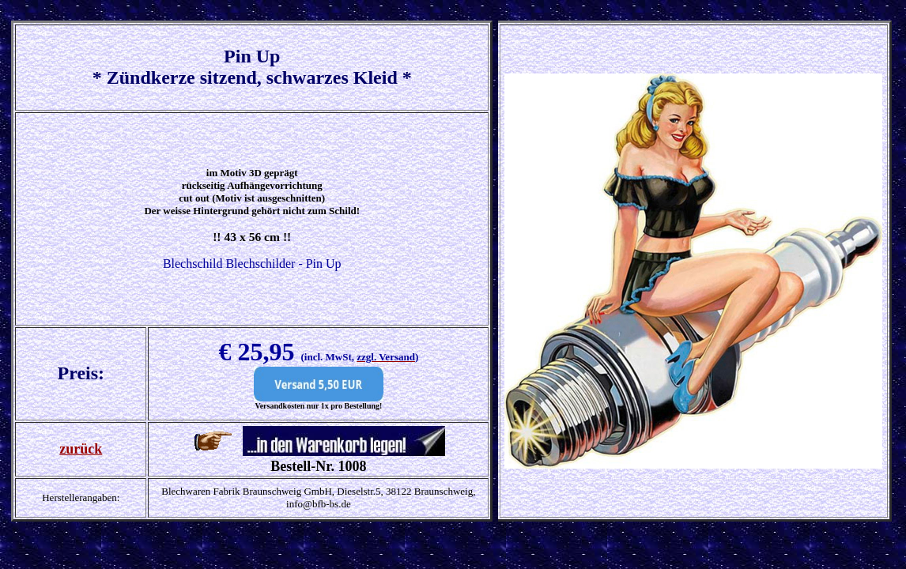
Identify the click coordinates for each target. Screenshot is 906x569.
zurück (80, 449)
